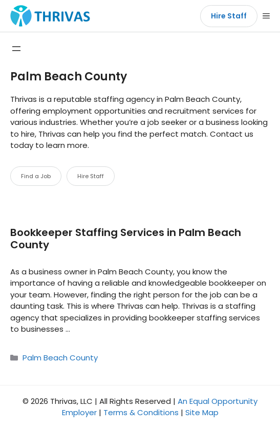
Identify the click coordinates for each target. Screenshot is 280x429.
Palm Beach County (60, 357)
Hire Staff (229, 16)
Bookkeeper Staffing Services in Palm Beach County (125, 238)
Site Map (202, 412)
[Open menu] (16, 48)
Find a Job (36, 176)
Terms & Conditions (141, 412)
